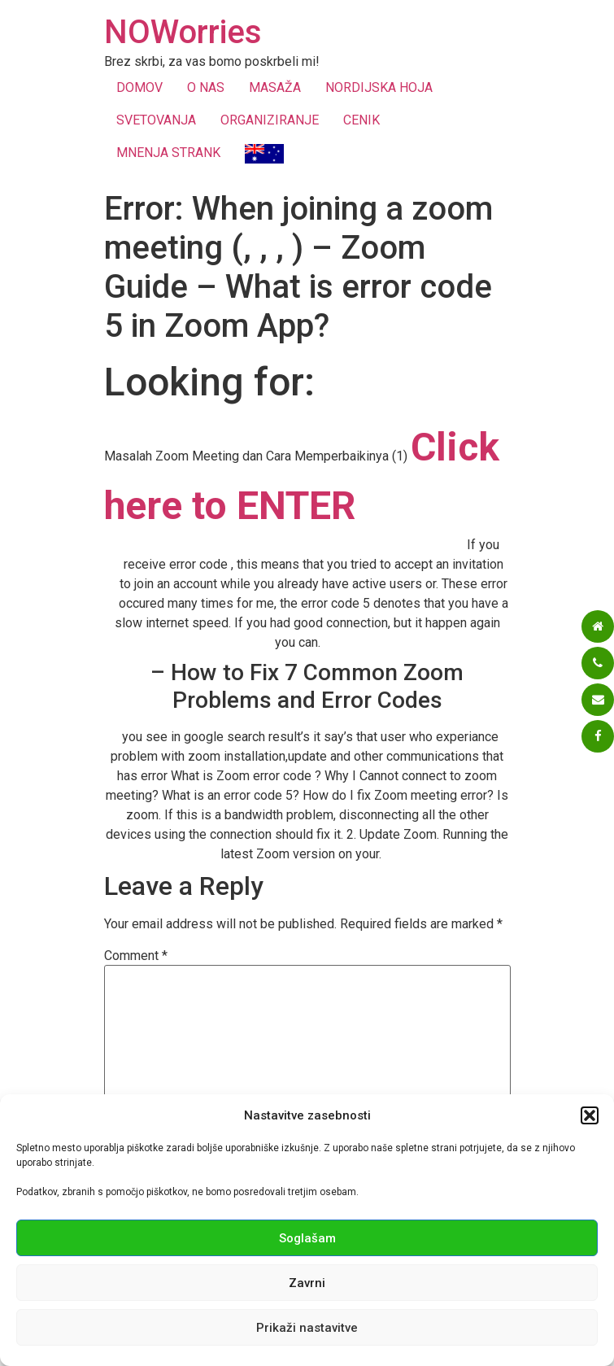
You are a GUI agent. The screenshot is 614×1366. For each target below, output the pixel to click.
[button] (589, 1115)
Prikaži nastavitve (307, 1327)
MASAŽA (275, 87)
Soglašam (307, 1238)
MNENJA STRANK (168, 152)
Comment (136, 955)
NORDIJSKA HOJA (379, 87)
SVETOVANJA (156, 120)
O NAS (205, 87)
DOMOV (139, 87)
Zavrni (307, 1283)
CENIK (361, 120)
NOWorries (183, 32)
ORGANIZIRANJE (269, 120)
